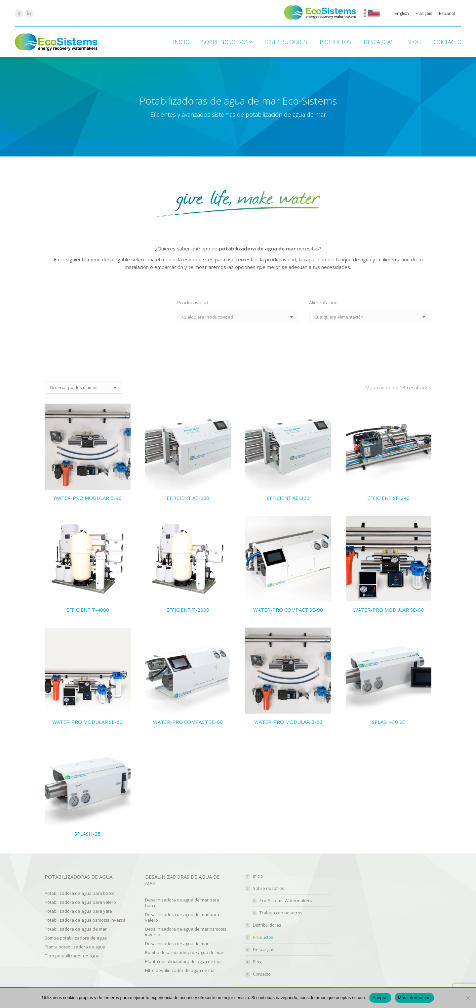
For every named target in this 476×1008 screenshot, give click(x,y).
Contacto (262, 974)
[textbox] (207, 317)
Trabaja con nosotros (280, 913)
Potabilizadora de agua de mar (76, 929)
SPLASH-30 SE (388, 722)
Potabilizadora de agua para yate (78, 911)
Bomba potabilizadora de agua (76, 938)
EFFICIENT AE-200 (188, 498)
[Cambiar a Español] (447, 13)
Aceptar (380, 997)
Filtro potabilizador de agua (72, 956)
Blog (257, 962)
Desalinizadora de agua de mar (177, 943)
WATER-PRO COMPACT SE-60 (188, 722)
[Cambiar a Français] (424, 13)
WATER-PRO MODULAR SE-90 (388, 609)
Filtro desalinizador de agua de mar (180, 970)
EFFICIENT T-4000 (87, 609)
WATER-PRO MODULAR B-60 (288, 722)
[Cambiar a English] (401, 13)
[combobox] (238, 317)
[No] (467, 997)
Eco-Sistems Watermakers (285, 900)
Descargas (263, 949)
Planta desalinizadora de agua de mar (183, 961)
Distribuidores (267, 925)
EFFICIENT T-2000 (187, 609)
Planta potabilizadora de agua (75, 947)
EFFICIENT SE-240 (388, 498)
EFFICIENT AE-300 (288, 498)
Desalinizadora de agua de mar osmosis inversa (185, 932)
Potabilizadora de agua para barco (80, 893)
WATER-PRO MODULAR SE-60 (87, 722)
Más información (414, 997)
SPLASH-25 (87, 833)
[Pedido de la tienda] (83, 387)
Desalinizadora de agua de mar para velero (182, 917)
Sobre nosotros (265, 888)
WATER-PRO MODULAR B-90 (88, 498)
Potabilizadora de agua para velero (80, 902)
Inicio (258, 876)
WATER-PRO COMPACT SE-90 (288, 609)
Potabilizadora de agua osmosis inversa (85, 920)
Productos (263, 937)
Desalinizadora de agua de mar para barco (182, 902)
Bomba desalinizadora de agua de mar (184, 952)
